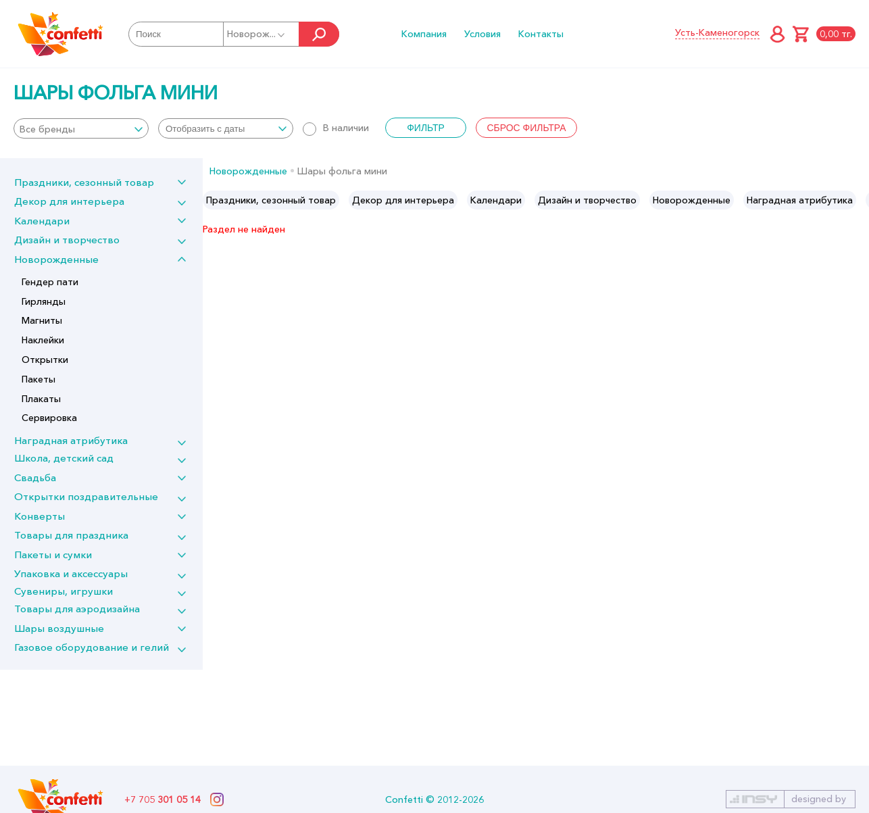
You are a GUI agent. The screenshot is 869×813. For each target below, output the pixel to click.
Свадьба (35, 477)
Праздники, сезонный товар (84, 182)
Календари (42, 220)
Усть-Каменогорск (717, 32)
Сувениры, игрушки (63, 591)
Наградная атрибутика (71, 440)
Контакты (541, 34)
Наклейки (43, 340)
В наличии (336, 128)
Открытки (45, 359)
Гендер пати (50, 282)
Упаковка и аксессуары (71, 573)
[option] (271, 200)
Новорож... (257, 34)
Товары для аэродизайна (77, 608)
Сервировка (49, 418)
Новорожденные (56, 259)
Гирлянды (44, 301)
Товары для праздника (71, 534)
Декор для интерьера (69, 201)
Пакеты (38, 379)
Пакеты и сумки (53, 554)
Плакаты (41, 399)
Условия (482, 34)
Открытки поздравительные (86, 496)
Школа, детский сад (64, 457)
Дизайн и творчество (67, 239)
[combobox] (81, 128)
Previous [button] (214, 200)
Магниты (42, 320)
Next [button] (858, 200)
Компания (424, 34)
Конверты (39, 516)
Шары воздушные (59, 628)
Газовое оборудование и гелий (91, 647)
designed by (818, 799)
